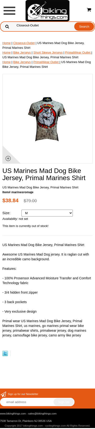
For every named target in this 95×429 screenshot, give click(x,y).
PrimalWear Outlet (78, 52)
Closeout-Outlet (24, 43)
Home (6, 43)
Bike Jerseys (22, 52)
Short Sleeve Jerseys (48, 52)
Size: (6, 213)
